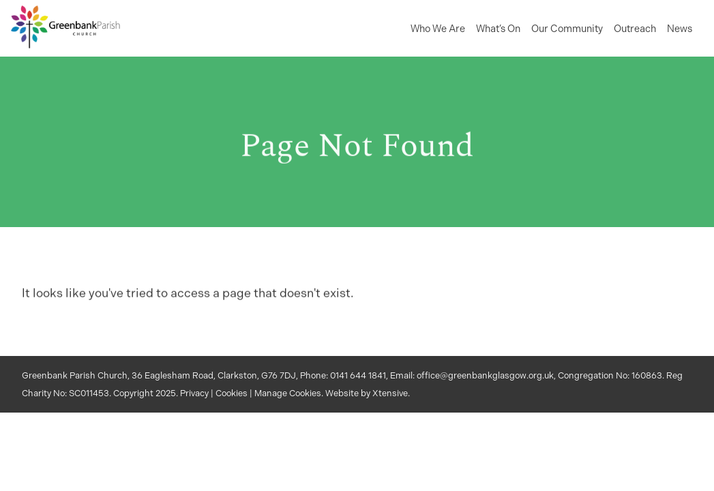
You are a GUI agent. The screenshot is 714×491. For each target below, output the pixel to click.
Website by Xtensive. (367, 393)
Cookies (231, 393)
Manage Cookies (287, 393)
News (679, 28)
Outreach (635, 28)
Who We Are (438, 28)
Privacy (194, 393)
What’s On (498, 28)
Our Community (567, 28)
